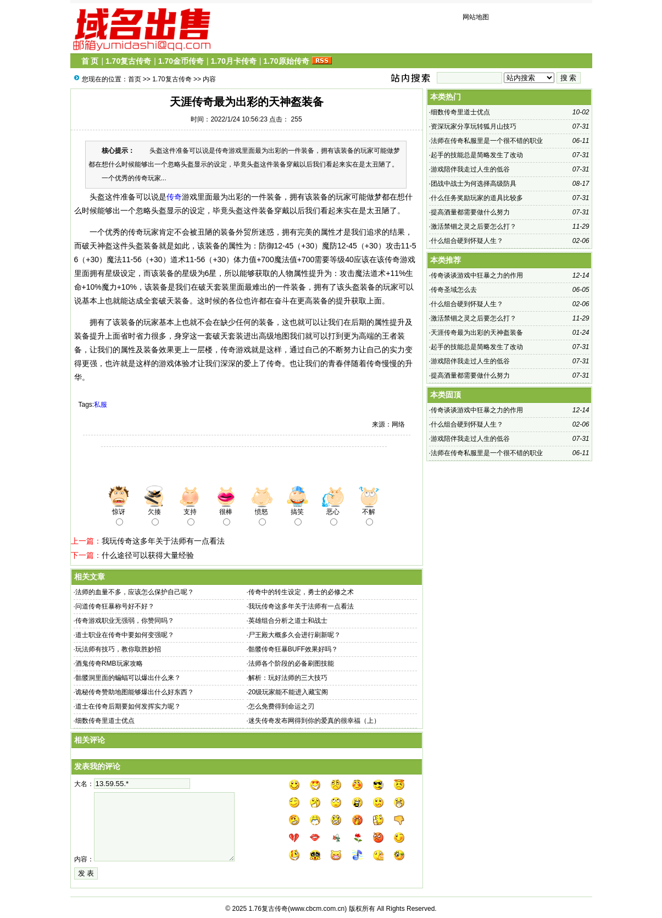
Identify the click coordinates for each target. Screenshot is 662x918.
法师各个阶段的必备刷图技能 (291, 663)
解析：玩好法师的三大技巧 (287, 678)
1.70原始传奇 (286, 61)
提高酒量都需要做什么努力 (470, 212)
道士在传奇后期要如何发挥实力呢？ (128, 706)
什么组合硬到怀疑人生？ (467, 241)
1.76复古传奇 (268, 909)
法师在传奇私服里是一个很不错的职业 (487, 141)
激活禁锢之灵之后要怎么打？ (473, 226)
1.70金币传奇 (181, 61)
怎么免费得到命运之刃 (281, 706)
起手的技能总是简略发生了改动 (477, 155)
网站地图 (476, 17)
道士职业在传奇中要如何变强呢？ (124, 635)
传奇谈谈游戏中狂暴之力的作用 (477, 275)
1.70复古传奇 (128, 61)
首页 (134, 79)
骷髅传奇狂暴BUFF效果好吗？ (293, 649)
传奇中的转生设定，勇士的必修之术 (301, 592)
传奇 (174, 196)
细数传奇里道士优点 (105, 721)
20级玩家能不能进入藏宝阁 (288, 692)
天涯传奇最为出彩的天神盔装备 (477, 332)
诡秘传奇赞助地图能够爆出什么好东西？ (134, 692)
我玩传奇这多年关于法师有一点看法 (163, 541)
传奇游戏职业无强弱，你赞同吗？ (124, 620)
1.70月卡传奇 (233, 61)
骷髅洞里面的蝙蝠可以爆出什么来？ (128, 678)
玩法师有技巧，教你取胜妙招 (118, 649)
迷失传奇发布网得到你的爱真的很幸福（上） (314, 721)
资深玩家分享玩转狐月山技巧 (473, 126)
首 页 (90, 61)
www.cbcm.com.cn (317, 909)
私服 (100, 404)
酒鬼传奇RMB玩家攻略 (109, 663)
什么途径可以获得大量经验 (148, 555)
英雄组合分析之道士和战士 (287, 620)
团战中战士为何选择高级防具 (473, 183)
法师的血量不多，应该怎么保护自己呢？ (134, 592)
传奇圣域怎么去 (454, 290)
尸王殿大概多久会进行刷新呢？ (294, 635)
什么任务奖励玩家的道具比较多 (477, 198)
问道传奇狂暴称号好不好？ (114, 606)
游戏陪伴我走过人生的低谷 (470, 169)
